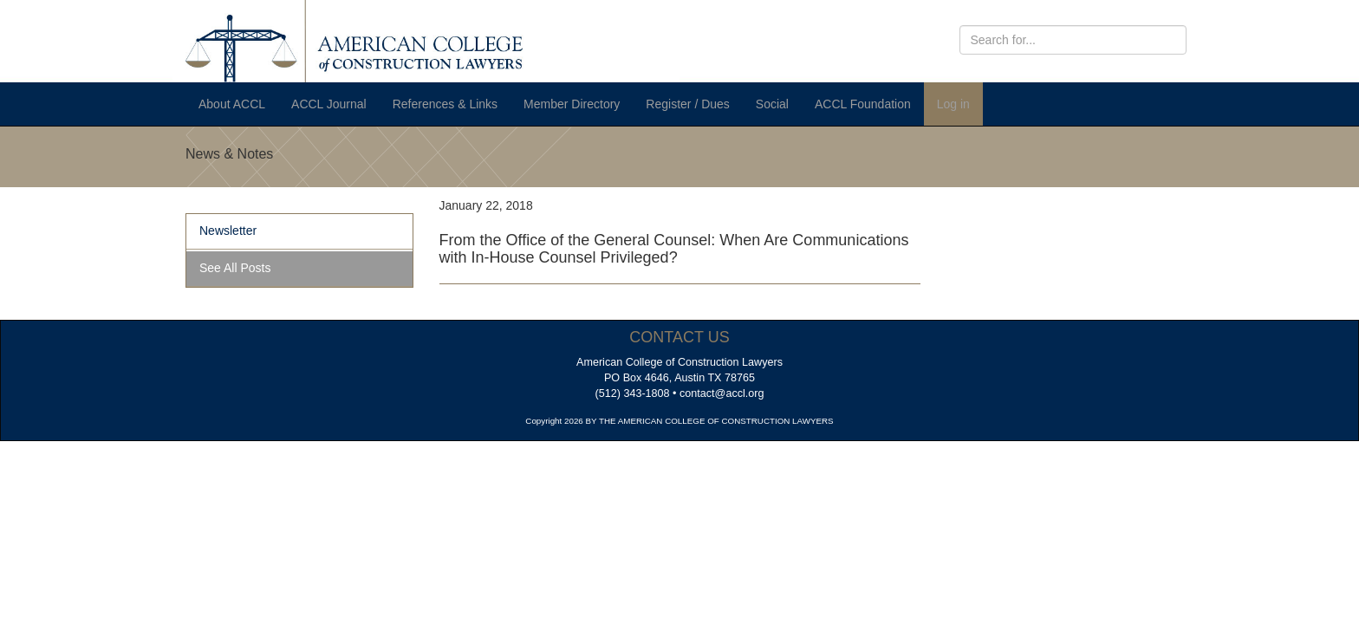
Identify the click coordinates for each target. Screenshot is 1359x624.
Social (772, 104)
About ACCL (231, 104)
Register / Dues (687, 104)
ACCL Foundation (863, 104)
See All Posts (235, 268)
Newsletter (228, 230)
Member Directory (571, 104)
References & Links (445, 104)
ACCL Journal (329, 104)
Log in (953, 104)
